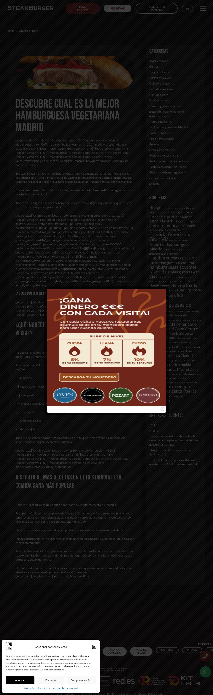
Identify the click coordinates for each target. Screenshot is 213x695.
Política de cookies (33, 688)
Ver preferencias (81, 680)
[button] (94, 647)
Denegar (50, 680)
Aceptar (20, 680)
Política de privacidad (54, 688)
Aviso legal (72, 688)
